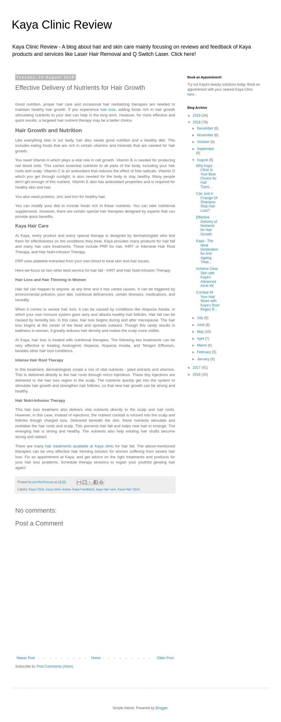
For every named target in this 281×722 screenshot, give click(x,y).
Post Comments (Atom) (55, 666)
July (200, 318)
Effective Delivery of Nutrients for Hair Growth (206, 225)
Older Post (165, 658)
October (203, 142)
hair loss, (108, 109)
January (203, 359)
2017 (197, 368)
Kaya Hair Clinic (129, 489)
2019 (197, 115)
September (205, 149)
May (201, 332)
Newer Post (26, 658)
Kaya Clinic (36, 489)
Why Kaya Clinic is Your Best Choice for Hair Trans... (206, 176)
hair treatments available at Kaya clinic (79, 446)
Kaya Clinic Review (62, 24)
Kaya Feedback (83, 489)
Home (96, 658)
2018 (197, 122)
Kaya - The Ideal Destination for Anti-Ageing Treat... (207, 251)
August (203, 160)
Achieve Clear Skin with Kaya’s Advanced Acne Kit (207, 277)
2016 (197, 375)
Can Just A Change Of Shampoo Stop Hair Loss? (206, 202)
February (204, 352)
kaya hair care (106, 489)
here (191, 94)
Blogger (161, 708)
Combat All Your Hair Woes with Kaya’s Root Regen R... (207, 300)
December (205, 128)
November (205, 135)
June (201, 325)
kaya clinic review (58, 489)
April (201, 339)
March (202, 345)
